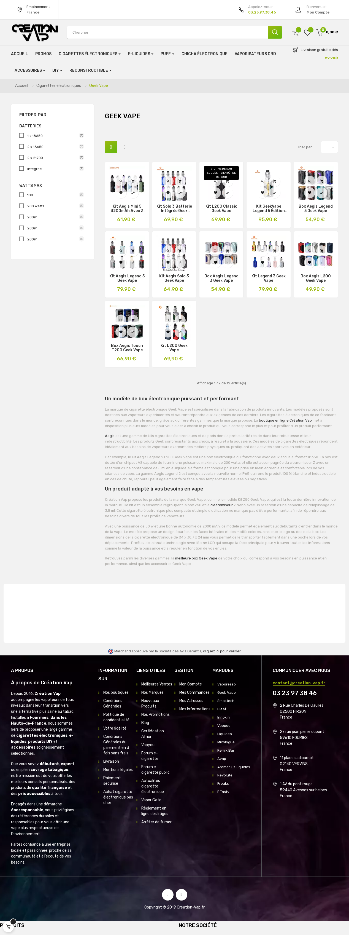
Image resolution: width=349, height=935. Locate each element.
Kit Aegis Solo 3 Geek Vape (174, 278)
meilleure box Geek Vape (196, 558)
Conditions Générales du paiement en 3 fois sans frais (116, 744)
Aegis (110, 436)
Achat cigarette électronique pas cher (118, 797)
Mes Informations (194, 709)
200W (53, 217)
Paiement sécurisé (112, 781)
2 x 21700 (53, 157)
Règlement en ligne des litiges (154, 811)
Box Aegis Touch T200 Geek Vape (127, 348)
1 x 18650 (53, 135)
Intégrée (53, 168)
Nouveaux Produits (150, 703)
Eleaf (222, 709)
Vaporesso (226, 684)
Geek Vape (226, 692)
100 (53, 194)
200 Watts (53, 205)
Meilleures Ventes (156, 684)
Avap (221, 758)
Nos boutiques (116, 692)
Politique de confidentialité (116, 717)
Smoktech (226, 700)
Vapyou (148, 745)
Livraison (111, 761)
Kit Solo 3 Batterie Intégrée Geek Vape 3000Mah (174, 208)
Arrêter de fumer (156, 822)
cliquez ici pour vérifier (221, 651)
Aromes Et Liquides (226, 770)
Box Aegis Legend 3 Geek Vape (221, 278)
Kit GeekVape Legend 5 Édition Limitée (269, 208)
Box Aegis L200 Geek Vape (316, 278)
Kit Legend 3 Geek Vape (268, 278)
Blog (145, 722)
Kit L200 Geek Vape (174, 348)
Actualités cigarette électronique (152, 786)
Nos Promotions (155, 714)
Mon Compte (190, 684)
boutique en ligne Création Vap (285, 420)
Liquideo (224, 734)
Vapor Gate (151, 800)
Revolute (225, 780)
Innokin (223, 717)
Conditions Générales (112, 703)
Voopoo (224, 725)
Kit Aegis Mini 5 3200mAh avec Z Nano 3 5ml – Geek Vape (127, 208)
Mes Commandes (194, 692)
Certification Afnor (152, 734)
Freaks (223, 789)
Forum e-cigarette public (155, 770)
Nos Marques (152, 692)
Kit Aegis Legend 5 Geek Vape (127, 278)
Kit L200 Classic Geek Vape (221, 208)
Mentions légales (118, 769)
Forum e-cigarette (149, 756)
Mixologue (226, 742)
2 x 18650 (53, 146)
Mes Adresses (191, 700)
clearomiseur (222, 505)
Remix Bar (226, 750)
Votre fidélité (114, 728)
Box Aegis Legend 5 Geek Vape (316, 208)
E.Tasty (224, 797)
